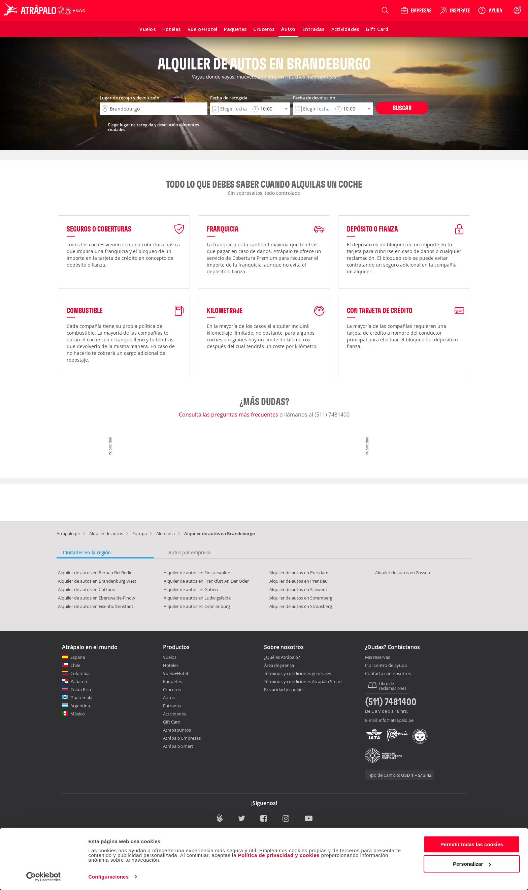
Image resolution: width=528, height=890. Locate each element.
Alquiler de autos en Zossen (402, 573)
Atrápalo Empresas (182, 738)
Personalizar (472, 864)
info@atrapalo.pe (396, 720)
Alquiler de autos (106, 533)
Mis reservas (377, 657)
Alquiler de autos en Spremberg (300, 598)
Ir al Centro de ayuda (386, 665)
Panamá (78, 681)
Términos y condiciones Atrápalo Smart (303, 681)
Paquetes (172, 681)
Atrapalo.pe (68, 533)
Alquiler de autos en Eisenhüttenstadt (95, 606)
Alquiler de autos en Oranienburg (197, 606)
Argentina (80, 706)
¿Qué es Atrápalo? (282, 657)
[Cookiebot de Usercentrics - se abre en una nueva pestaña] (43, 877)
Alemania (165, 533)
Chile (75, 665)
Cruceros (172, 689)
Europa (139, 533)
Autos (169, 698)
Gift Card (171, 722)
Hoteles (170, 665)
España (77, 657)
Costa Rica (80, 689)
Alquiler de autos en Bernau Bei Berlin (95, 573)
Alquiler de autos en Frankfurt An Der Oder (206, 581)
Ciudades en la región (87, 552)
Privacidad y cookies (284, 689)
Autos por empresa (189, 552)
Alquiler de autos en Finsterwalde (197, 573)
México (77, 714)
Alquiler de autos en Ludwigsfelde (197, 598)
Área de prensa (279, 665)
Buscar (402, 107)
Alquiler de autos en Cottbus (86, 589)
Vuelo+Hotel (175, 673)
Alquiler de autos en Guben (191, 589)
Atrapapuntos (177, 730)
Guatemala (81, 698)
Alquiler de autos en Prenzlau (298, 581)
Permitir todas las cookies (471, 844)
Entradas (172, 706)
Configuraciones (108, 877)
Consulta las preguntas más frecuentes (229, 414)
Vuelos (169, 657)
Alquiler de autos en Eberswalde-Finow (96, 598)
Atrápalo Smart (178, 746)
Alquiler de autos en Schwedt (298, 589)
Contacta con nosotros (388, 673)
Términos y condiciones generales (297, 673)
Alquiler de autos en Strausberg (300, 606)
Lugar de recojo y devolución (129, 98)
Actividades (174, 714)
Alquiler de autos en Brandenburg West (97, 581)
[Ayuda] (490, 10)
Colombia (80, 673)
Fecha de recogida (229, 98)
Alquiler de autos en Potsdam (298, 573)
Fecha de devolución (314, 98)
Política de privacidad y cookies (279, 855)
